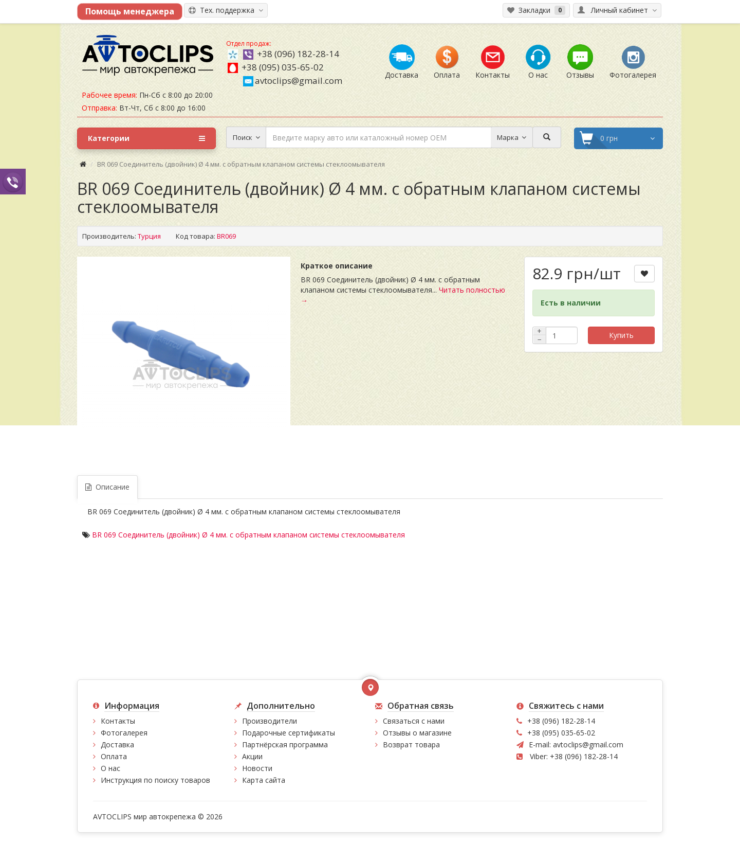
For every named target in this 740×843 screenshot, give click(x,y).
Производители (269, 721)
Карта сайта (263, 780)
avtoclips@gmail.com (292, 80)
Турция (149, 236)
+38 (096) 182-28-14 (298, 54)
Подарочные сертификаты (288, 733)
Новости (257, 768)
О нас (110, 768)
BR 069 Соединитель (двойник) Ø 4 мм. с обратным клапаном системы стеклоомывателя (248, 535)
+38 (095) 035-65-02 (283, 67)
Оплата (114, 756)
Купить (621, 335)
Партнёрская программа (285, 744)
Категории (146, 138)
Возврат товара (411, 744)
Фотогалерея (124, 733)
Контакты (118, 721)
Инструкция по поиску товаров (155, 780)
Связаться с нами (414, 721)
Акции (252, 756)
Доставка (117, 744)
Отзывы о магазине (417, 733)
